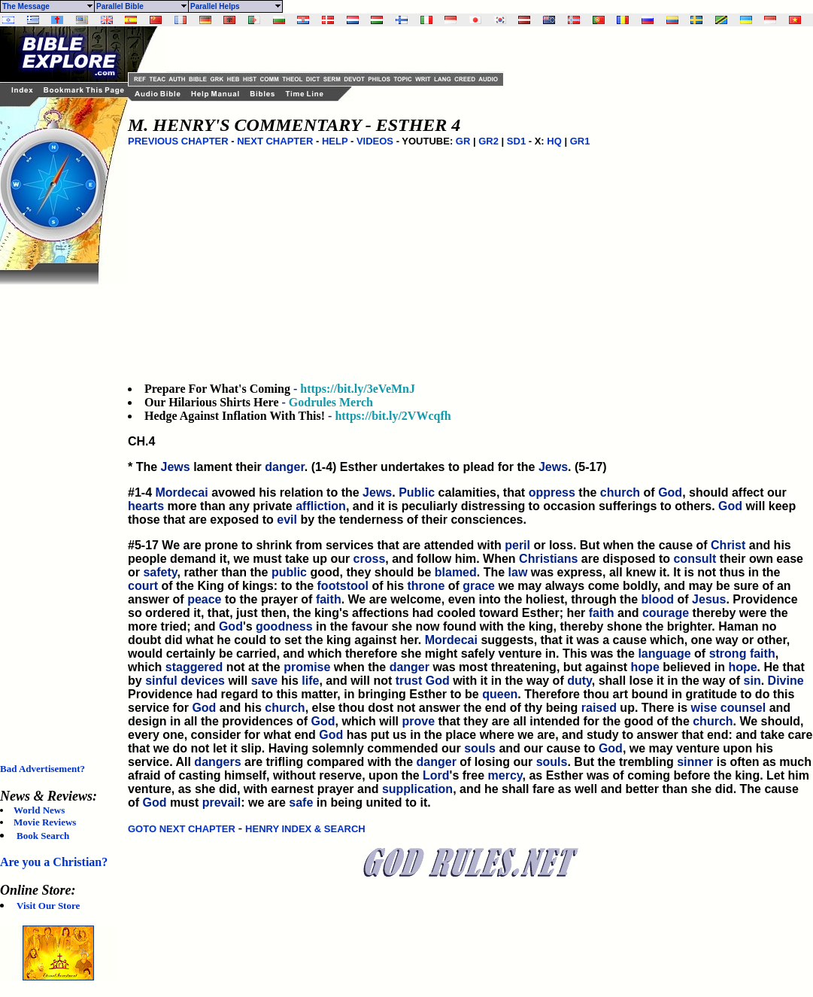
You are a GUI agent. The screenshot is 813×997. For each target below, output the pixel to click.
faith (328, 599)
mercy (505, 775)
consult (694, 558)
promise (307, 667)
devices (202, 680)
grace (479, 585)
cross (369, 558)
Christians (548, 558)
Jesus (709, 599)
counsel (743, 707)
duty (579, 680)
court (143, 585)
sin (752, 680)
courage (665, 612)
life (310, 680)
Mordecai (181, 492)
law (518, 572)
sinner (695, 761)
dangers (217, 761)
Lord (436, 775)
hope (645, 667)
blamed (456, 572)
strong (728, 653)
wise (704, 707)
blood (658, 599)
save (264, 680)
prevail (221, 802)
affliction (321, 506)
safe (301, 802)
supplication (417, 789)
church (620, 492)
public (289, 572)
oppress (552, 492)
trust (409, 680)
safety (160, 572)
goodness (284, 626)
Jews (175, 467)
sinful (161, 680)
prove (418, 721)
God (670, 492)
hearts (146, 506)
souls (480, 748)
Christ (728, 545)
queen (499, 694)
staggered (194, 667)
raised (599, 707)
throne (426, 585)
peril (517, 545)
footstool (343, 585)
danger (284, 467)
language (664, 653)
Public (417, 492)
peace (204, 599)
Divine (786, 680)
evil (287, 519)
